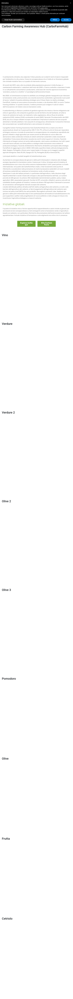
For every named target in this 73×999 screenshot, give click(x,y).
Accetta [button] (66, 19)
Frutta (6, 838)
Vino (5, 235)
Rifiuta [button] (55, 19)
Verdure (7, 324)
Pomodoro (9, 678)
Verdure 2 (8, 412)
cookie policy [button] (44, 8)
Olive (5, 758)
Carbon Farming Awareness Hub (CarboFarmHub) (35, 26)
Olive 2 (6, 501)
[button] (70, 2)
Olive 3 (6, 590)
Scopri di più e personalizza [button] (13, 19)
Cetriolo (7, 918)
